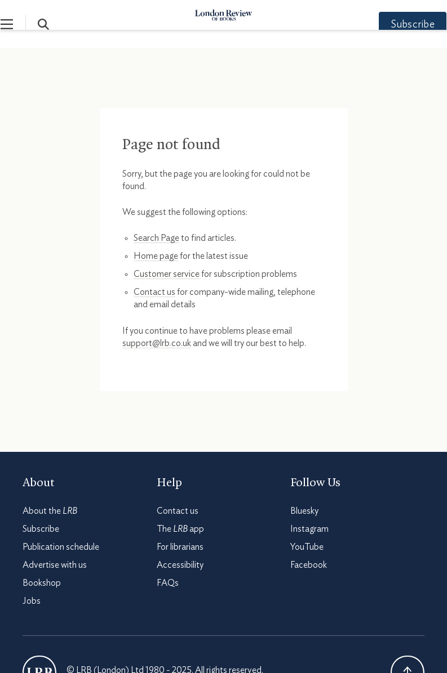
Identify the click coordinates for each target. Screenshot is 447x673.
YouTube (307, 546)
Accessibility (180, 564)
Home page (156, 256)
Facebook (308, 564)
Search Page (156, 238)
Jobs (32, 600)
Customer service (167, 274)
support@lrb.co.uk (156, 343)
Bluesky (304, 510)
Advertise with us (55, 564)
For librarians (180, 546)
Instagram (309, 528)
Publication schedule (61, 546)
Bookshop (42, 582)
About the (50, 510)
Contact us (154, 292)
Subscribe (391, 25)
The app (180, 528)
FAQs (168, 582)
